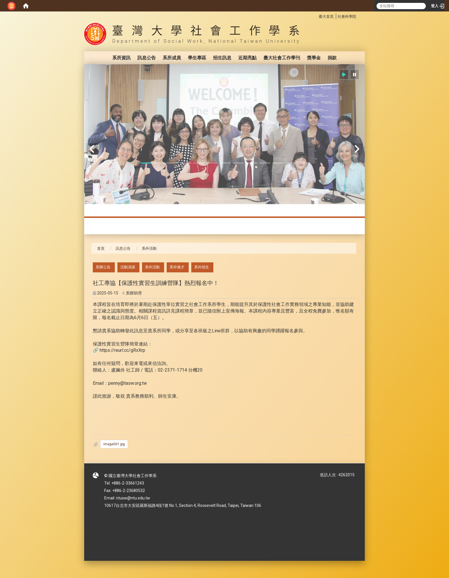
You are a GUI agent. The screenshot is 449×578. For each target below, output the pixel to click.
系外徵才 (177, 267)
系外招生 (201, 267)
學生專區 (197, 57)
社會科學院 (347, 16)
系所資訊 (121, 57)
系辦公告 (103, 267)
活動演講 (127, 267)
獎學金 (314, 57)
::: (315, 15)
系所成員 (172, 57)
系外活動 (152, 267)
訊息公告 (146, 57)
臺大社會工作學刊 (281, 57)
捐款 (332, 57)
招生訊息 (222, 57)
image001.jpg (114, 444)
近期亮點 (247, 57)
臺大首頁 (326, 16)
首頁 (101, 248)
